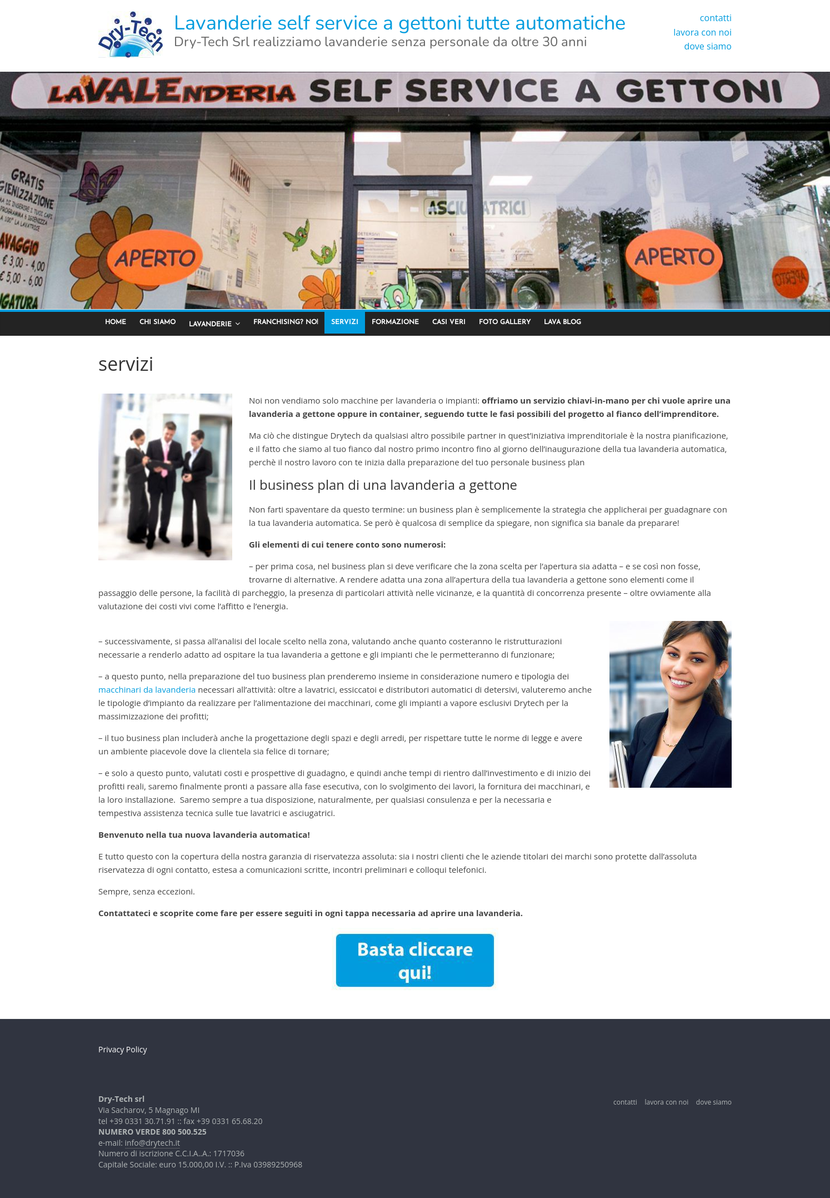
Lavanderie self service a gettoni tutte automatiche (400, 23)
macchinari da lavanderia (147, 689)
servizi (344, 322)
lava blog (562, 322)
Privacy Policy (122, 1049)
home (115, 322)
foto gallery (505, 322)
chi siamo (157, 322)
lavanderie (210, 324)
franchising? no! (285, 322)
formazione (395, 322)
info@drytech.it (152, 1142)
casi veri (449, 322)
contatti (716, 18)
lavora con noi (702, 32)
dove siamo (708, 46)
